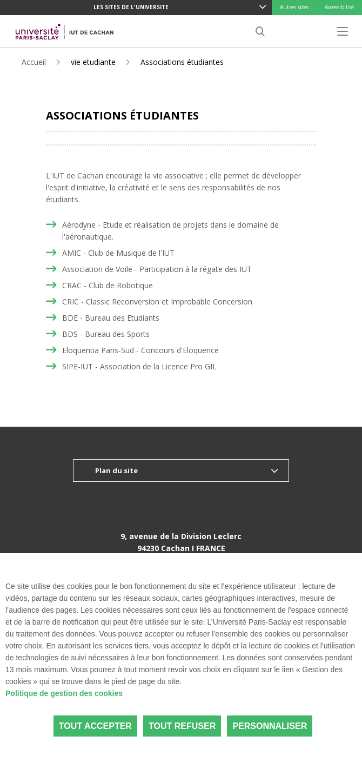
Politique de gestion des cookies (64, 693)
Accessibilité (339, 7)
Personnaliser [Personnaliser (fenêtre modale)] (269, 726)
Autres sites (294, 7)
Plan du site (116, 470)
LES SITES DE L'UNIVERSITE (131, 7)
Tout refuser (182, 726)
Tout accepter (95, 726)
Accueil (34, 62)
